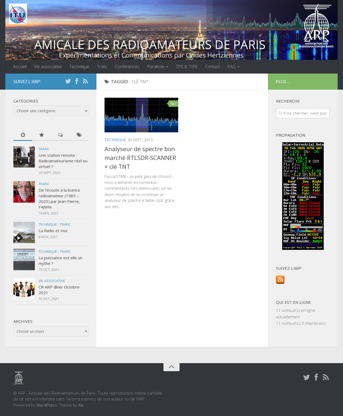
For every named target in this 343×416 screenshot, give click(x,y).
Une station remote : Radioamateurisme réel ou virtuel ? (63, 160)
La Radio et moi (53, 230)
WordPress (46, 405)
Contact (212, 67)
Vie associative (48, 67)
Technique (79, 67)
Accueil (20, 67)
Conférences (127, 67)
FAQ (232, 67)
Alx (80, 405)
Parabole (156, 67)
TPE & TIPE (186, 67)
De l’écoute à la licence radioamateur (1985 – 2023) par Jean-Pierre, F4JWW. (59, 198)
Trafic (102, 67)
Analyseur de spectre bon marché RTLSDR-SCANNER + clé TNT (140, 157)
